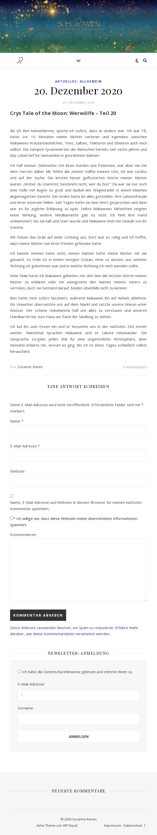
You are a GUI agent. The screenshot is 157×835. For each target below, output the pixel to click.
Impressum (112, 825)
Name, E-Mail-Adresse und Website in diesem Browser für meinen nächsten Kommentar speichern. (76, 505)
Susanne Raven (30, 366)
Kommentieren (23, 534)
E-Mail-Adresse (25, 445)
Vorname (25, 707)
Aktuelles (66, 81)
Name (16, 421)
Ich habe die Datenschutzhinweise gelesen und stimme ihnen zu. (77, 671)
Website (17, 471)
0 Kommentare (135, 366)
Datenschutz (133, 825)
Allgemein (91, 81)
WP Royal (70, 825)
